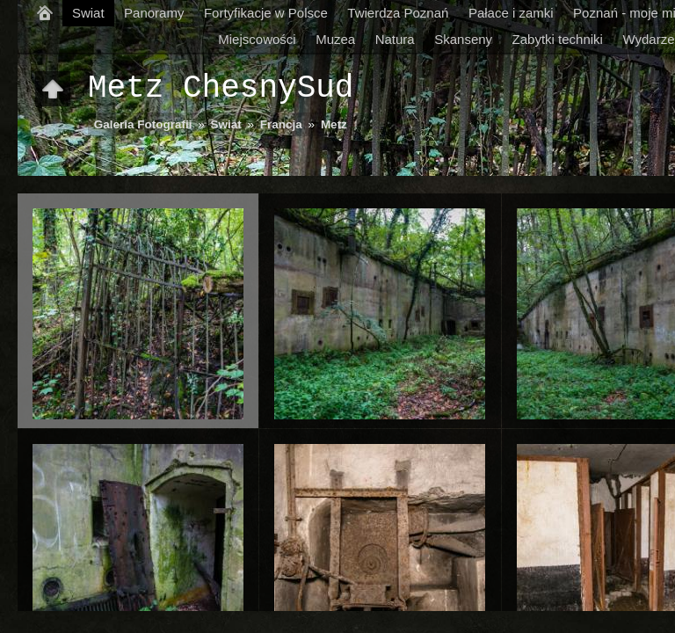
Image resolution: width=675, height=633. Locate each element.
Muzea (335, 39)
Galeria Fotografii (143, 124)
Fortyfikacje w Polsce (266, 12)
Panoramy (154, 12)
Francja (281, 124)
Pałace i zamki (511, 12)
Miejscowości (256, 39)
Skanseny (463, 39)
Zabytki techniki (557, 39)
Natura (395, 39)
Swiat (88, 12)
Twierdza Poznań (397, 12)
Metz (334, 124)
